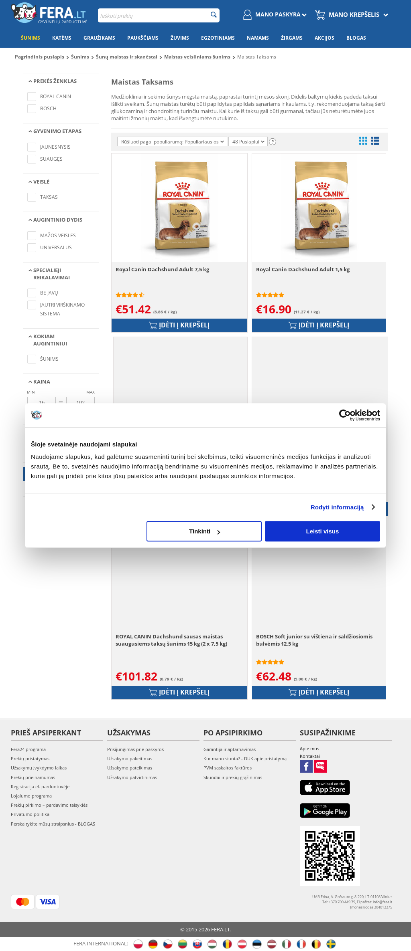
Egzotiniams (218, 37)
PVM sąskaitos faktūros (227, 768)
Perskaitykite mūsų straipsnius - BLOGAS (53, 824)
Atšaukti (61, 488)
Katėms (61, 37)
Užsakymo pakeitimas (129, 758)
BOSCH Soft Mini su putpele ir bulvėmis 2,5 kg (314, 452)
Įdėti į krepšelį (179, 325)
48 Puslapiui (248, 141)
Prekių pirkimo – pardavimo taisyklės (49, 805)
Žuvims (180, 37)
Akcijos (324, 37)
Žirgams (292, 37)
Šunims (30, 37)
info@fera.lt (382, 902)
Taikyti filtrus (61, 474)
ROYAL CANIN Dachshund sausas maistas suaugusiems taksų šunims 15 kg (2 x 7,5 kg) (171, 640)
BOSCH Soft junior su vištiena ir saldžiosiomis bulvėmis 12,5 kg (314, 640)
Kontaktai (310, 756)
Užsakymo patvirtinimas (132, 777)
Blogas (356, 37)
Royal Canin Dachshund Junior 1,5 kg (165, 452)
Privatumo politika (30, 814)
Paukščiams (143, 37)
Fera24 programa (28, 749)
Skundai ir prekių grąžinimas (232, 777)
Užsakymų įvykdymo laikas (39, 768)
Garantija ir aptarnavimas (229, 749)
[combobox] (158, 15)
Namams (258, 37)
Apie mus (309, 748)
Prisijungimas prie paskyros (135, 749)
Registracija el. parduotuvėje (40, 786)
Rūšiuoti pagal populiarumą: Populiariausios (172, 141)
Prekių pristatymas (30, 758)
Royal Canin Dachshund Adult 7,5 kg (162, 269)
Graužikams (99, 37)
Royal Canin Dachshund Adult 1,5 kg (303, 269)
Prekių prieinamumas (33, 777)
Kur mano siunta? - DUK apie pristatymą (245, 758)
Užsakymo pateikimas (129, 768)
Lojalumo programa (31, 796)
